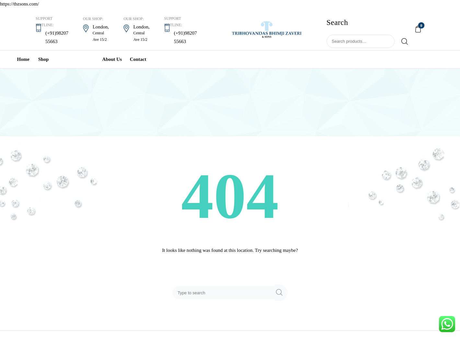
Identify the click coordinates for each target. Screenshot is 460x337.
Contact (138, 59)
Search (402, 41)
